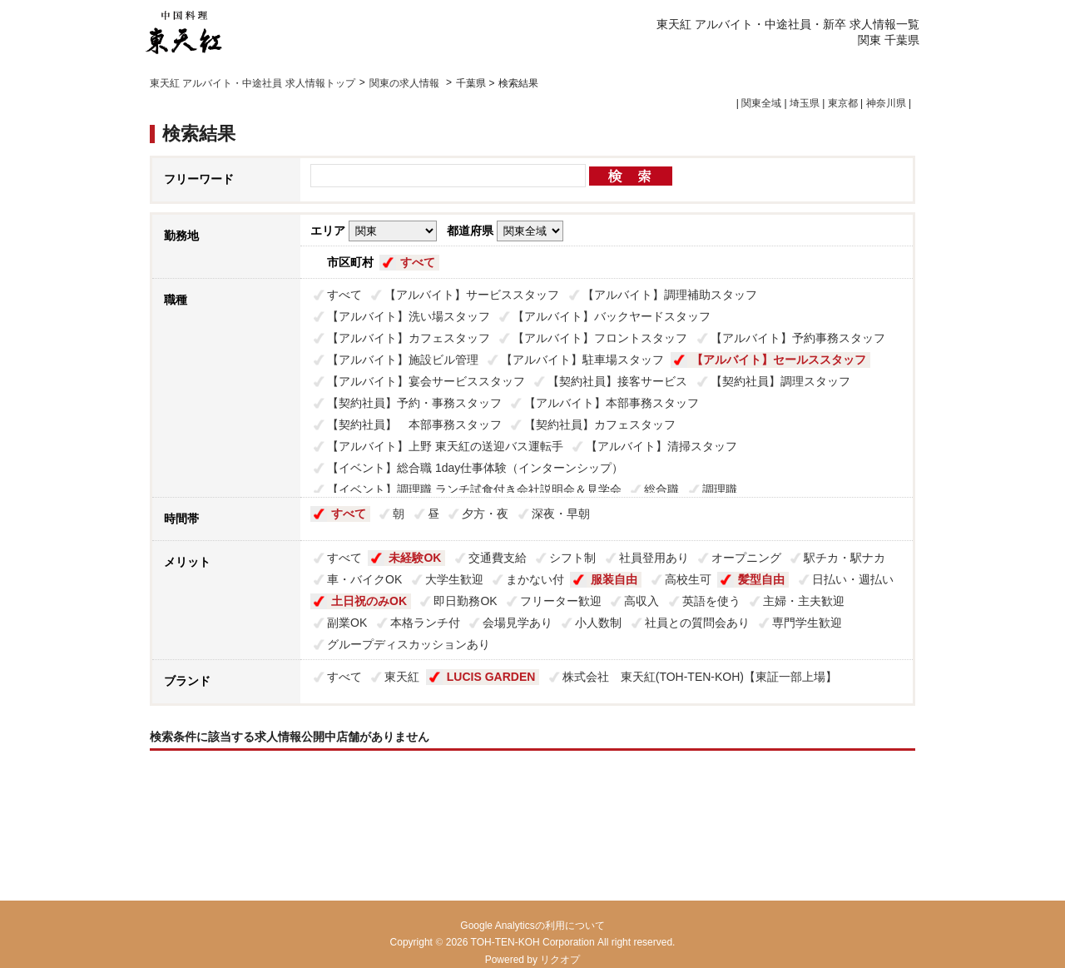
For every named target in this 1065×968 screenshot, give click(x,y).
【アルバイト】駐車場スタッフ (582, 359)
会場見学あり (517, 622)
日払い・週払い (853, 579)
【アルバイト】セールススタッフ (778, 359)
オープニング (746, 557)
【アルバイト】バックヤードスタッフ (612, 316)
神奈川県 (886, 103)
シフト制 (572, 557)
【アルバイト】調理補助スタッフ (669, 294)
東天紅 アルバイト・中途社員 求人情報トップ (252, 83)
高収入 (641, 601)
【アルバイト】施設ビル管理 (402, 359)
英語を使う (711, 601)
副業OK (347, 622)
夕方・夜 (485, 513)
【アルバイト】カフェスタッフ (408, 338)
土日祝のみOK (369, 601)
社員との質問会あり (697, 622)
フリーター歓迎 (561, 601)
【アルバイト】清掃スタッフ (661, 446)
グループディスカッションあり (408, 644)
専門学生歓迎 (807, 622)
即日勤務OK (465, 601)
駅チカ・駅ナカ (844, 557)
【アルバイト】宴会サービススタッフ (426, 381)
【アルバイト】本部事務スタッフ (611, 403)
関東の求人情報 (405, 83)
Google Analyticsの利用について (532, 925)
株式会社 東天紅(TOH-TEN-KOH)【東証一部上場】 (699, 676)
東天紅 (401, 676)
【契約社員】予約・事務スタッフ (414, 403)
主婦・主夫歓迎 (804, 601)
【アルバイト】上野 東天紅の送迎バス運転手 (445, 446)
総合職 (661, 489)
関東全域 (761, 103)
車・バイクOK (364, 579)
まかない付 (535, 579)
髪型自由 (761, 579)
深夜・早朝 (561, 513)
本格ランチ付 (425, 622)
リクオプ (560, 960)
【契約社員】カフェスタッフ (600, 424)
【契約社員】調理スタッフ (780, 381)
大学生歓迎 (454, 579)
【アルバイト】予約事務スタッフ (798, 338)
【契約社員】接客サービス (617, 381)
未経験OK (415, 557)
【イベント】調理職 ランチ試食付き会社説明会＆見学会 (474, 489)
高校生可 (688, 579)
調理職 (719, 489)
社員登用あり (654, 557)
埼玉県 (805, 103)
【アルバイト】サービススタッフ (471, 294)
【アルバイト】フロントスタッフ (600, 338)
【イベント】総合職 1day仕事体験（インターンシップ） (475, 467)
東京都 (843, 103)
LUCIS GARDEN (491, 676)
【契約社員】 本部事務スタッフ (414, 424)
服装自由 (614, 579)
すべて (417, 262)
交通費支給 (497, 557)
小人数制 (598, 622)
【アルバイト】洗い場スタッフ (408, 316)
